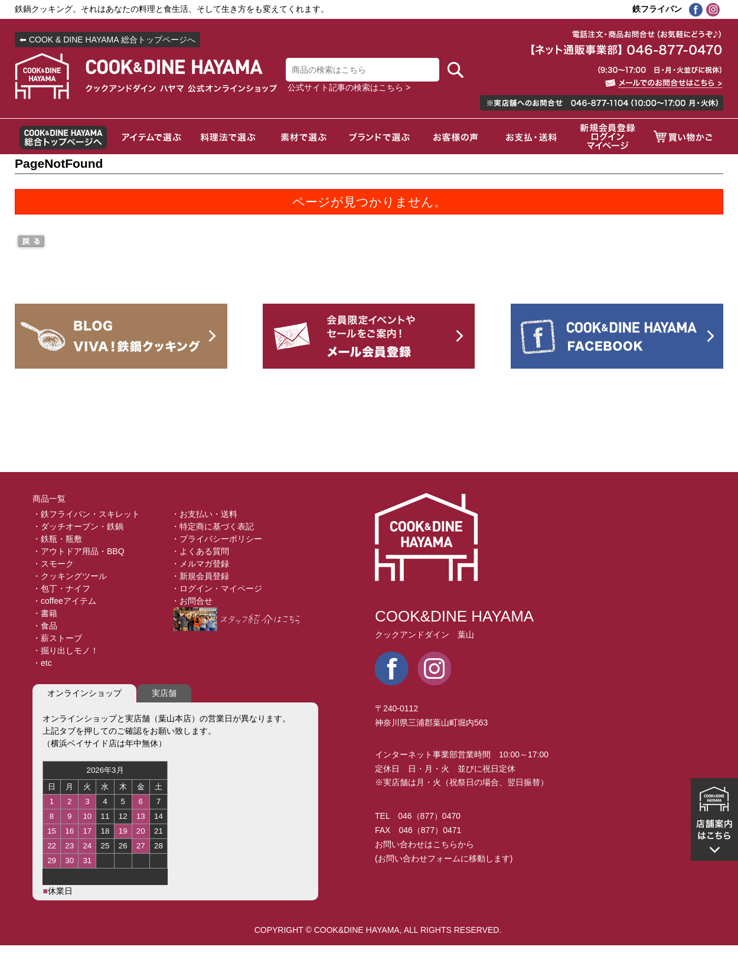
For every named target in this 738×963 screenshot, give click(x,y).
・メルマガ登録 (200, 563)
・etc (42, 663)
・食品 (44, 625)
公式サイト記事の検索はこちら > (349, 87)
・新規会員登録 (200, 576)
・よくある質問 (200, 551)
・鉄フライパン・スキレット (86, 514)
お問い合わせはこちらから (424, 844)
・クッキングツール (69, 576)
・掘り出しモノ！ (65, 650)
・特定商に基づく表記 (212, 526)
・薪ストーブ (57, 638)
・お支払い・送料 (204, 514)
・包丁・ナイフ (61, 588)
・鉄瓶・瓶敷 (57, 539)
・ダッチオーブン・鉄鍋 (77, 526)
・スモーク (53, 563)
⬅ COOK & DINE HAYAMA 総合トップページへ (107, 39)
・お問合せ (192, 601)
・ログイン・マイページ (216, 588)
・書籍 (44, 613)
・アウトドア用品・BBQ (78, 551)
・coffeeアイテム (64, 601)
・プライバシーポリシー (216, 539)
